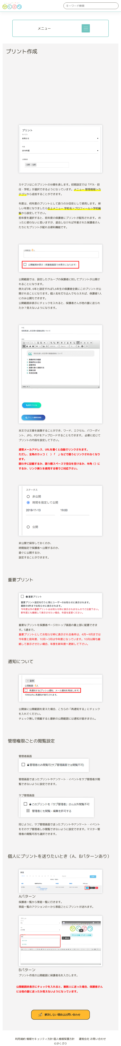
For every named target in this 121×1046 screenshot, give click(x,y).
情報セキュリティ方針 (39, 1039)
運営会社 (82, 1039)
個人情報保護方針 (63, 1039)
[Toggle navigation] (86, 28)
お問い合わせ (98, 1039)
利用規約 (20, 1039)
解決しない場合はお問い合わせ (62, 1014)
